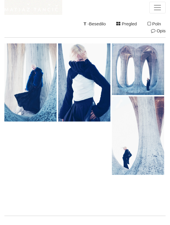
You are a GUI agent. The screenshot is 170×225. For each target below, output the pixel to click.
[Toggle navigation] (157, 7)
